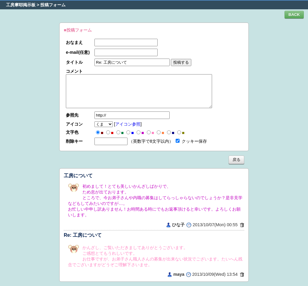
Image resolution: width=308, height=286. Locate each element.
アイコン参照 (127, 124)
